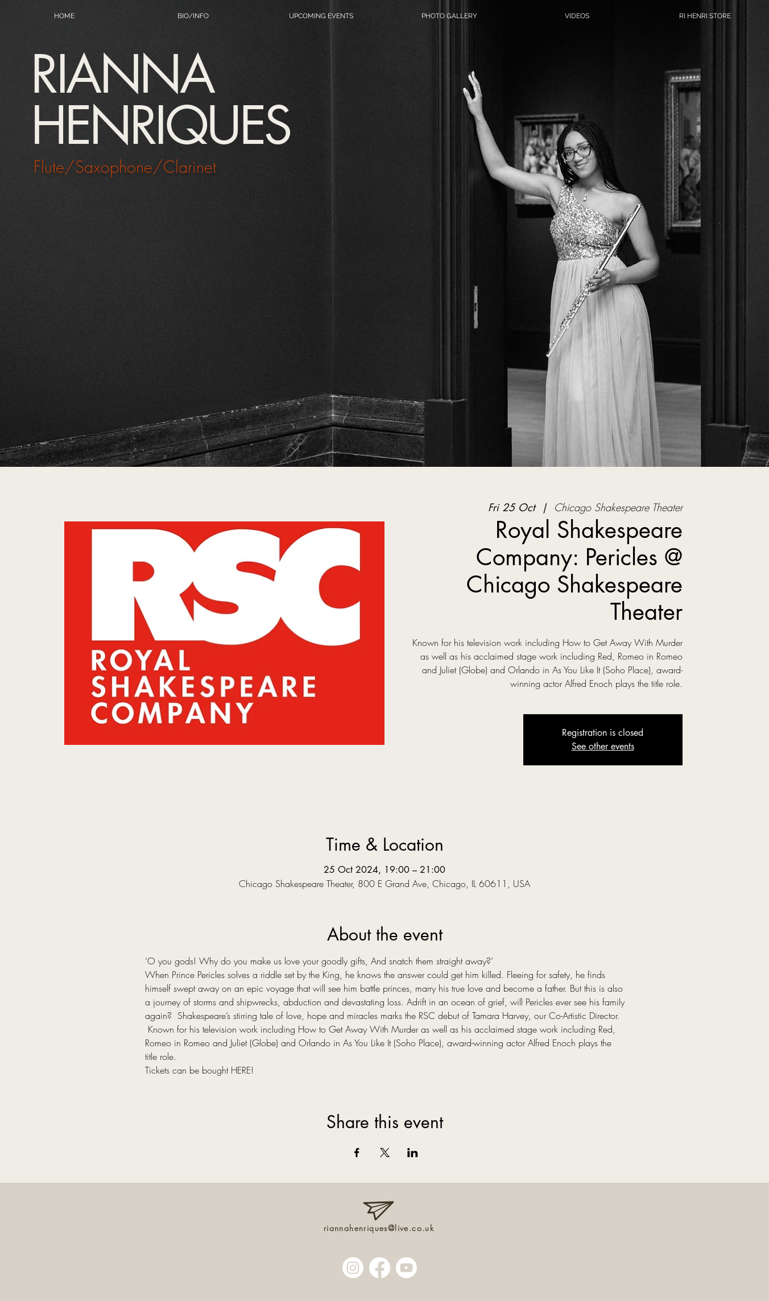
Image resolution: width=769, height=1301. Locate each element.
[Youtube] (406, 1267)
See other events (603, 746)
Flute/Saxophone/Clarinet (125, 167)
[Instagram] (352, 1267)
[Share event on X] (384, 1152)
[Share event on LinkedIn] (412, 1152)
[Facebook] (379, 1267)
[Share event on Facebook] (357, 1152)
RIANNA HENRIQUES (160, 100)
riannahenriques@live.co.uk (379, 1228)
